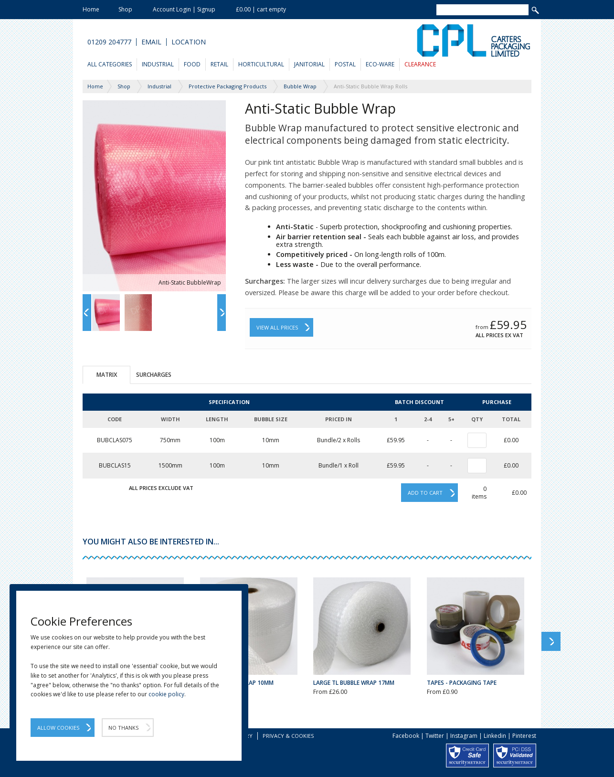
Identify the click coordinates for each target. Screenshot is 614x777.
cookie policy (166, 694)
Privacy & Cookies (288, 735)
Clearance (420, 64)
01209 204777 (109, 42)
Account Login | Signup (184, 9)
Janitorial (309, 64)
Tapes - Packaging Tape (462, 683)
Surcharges (153, 375)
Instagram (463, 736)
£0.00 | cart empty (261, 9)
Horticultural (261, 64)
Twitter (434, 736)
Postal (345, 64)
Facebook (405, 736)
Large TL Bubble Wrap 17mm (353, 683)
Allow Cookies (58, 727)
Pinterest (524, 736)
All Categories (109, 64)
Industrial (158, 64)
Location (188, 42)
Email (151, 42)
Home (91, 9)
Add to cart (425, 492)
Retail (219, 64)
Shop (125, 9)
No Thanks (123, 727)
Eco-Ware (380, 64)
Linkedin (495, 736)
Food (192, 64)
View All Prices (277, 327)
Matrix (106, 375)
